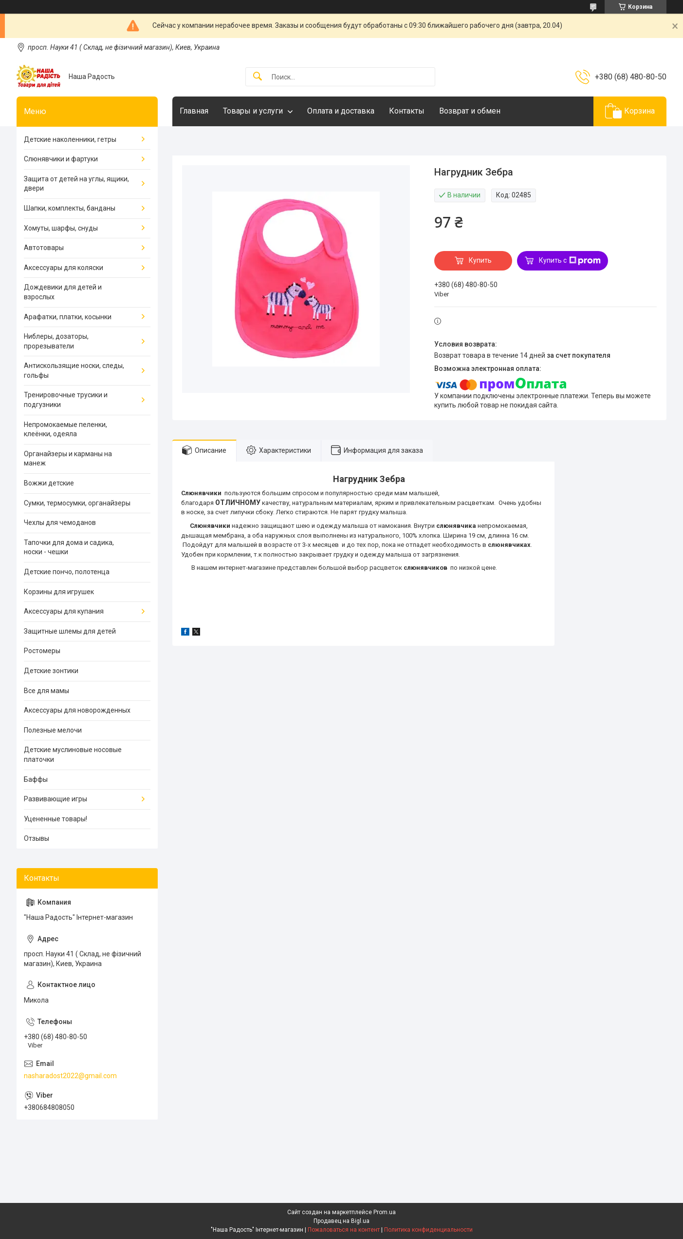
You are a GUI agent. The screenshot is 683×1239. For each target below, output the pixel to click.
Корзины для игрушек (59, 592)
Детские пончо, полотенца (67, 572)
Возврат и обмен (469, 111)
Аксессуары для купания (64, 611)
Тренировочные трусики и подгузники (66, 399)
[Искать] (257, 76)
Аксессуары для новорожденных (77, 710)
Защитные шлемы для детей (70, 631)
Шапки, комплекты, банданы (69, 208)
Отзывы (36, 838)
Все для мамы (46, 691)
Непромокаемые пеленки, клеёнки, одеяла (65, 429)
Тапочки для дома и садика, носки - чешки (69, 547)
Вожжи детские (49, 483)
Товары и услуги (253, 111)
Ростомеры (42, 651)
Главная (194, 111)
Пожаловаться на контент (344, 1229)
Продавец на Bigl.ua (341, 1221)
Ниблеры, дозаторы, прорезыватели (56, 341)
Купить (480, 260)
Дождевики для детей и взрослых (63, 292)
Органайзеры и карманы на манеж (68, 458)
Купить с (570, 260)
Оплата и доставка (340, 111)
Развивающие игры (55, 799)
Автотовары (44, 248)
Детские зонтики (51, 671)
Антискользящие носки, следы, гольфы (74, 370)
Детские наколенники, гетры (70, 139)
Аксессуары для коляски (63, 267)
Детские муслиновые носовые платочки (73, 754)
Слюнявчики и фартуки (61, 159)
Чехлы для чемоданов (60, 522)
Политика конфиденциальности (428, 1229)
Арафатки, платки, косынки (67, 317)
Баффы (36, 779)
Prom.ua (384, 1212)
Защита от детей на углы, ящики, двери (76, 184)
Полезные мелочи (53, 730)
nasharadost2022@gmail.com (70, 1076)
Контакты (407, 111)
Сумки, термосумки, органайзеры (77, 503)
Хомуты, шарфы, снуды (61, 228)
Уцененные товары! (55, 819)
